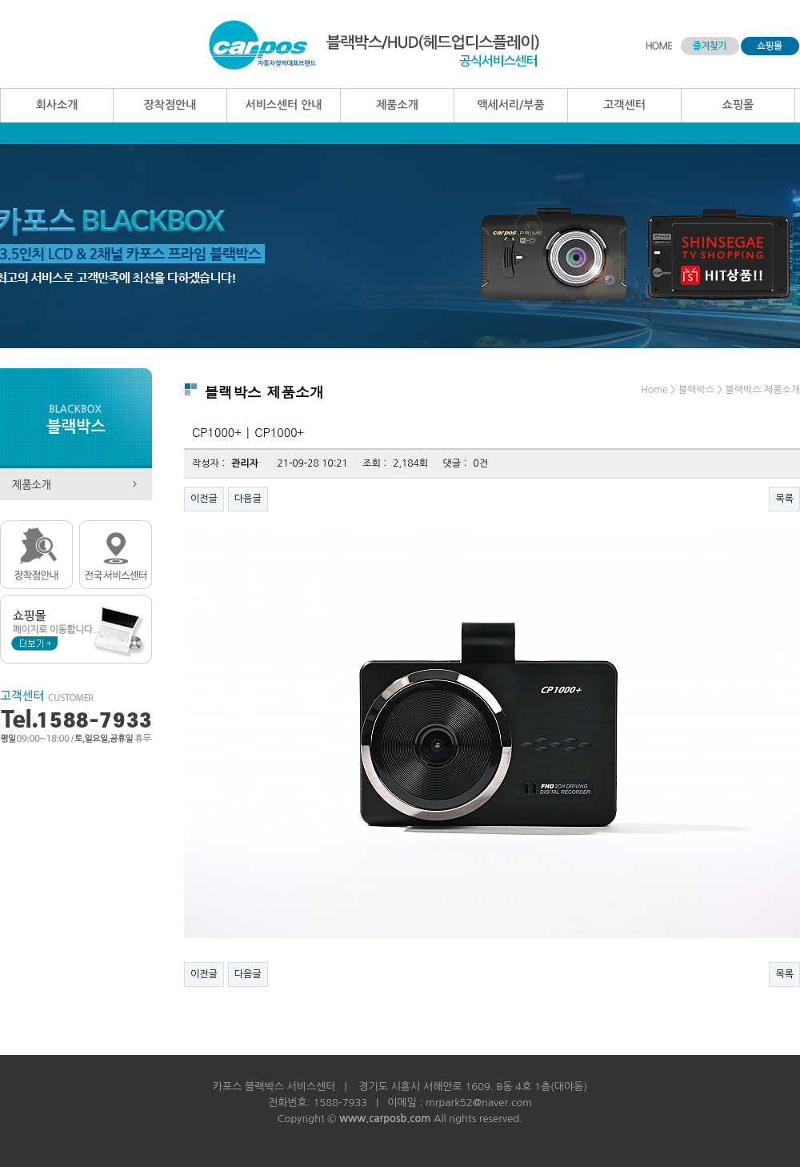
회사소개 (57, 104)
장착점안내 (170, 104)
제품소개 (397, 104)
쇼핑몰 (738, 104)
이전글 (204, 498)
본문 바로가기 (0, 0)
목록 (784, 498)
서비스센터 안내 (283, 104)
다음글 (248, 498)
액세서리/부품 (510, 104)
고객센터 (624, 104)
